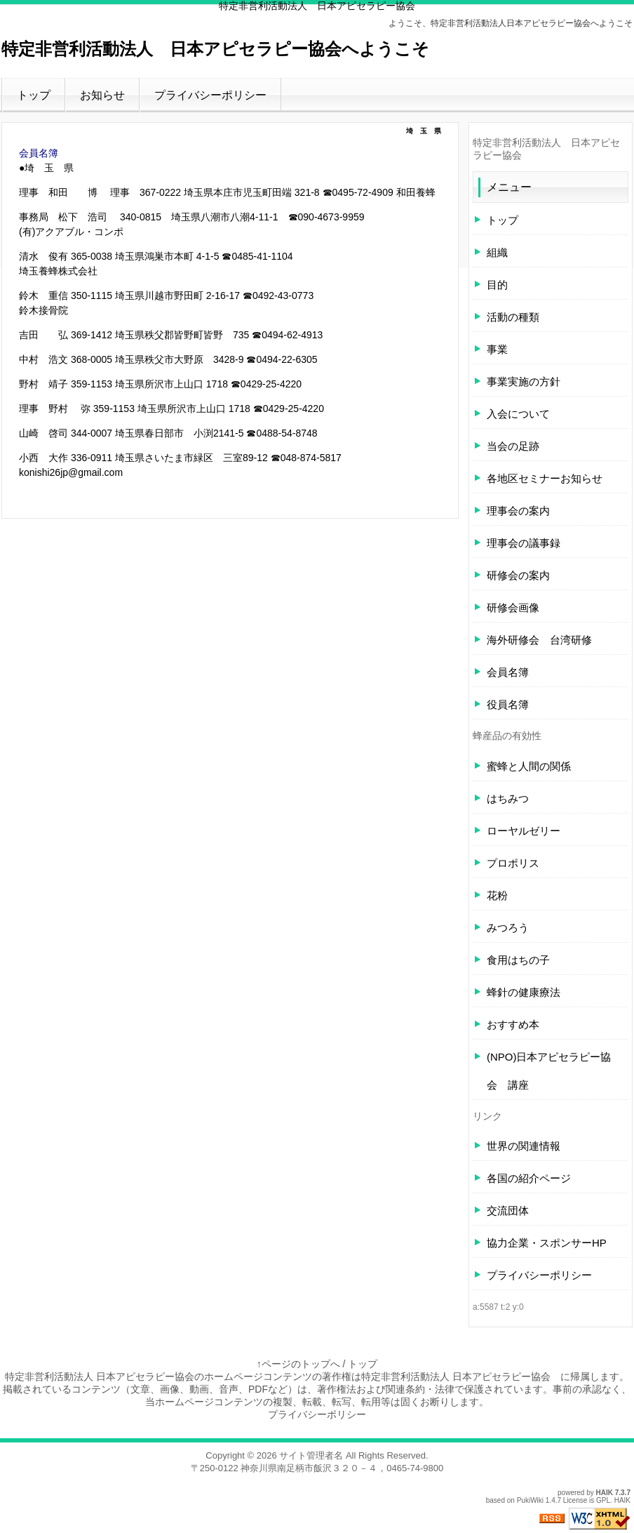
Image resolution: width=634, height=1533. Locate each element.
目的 (497, 285)
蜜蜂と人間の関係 (529, 766)
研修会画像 (513, 607)
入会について (518, 414)
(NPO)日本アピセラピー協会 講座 (549, 1071)
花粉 (497, 895)
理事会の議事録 (523, 543)
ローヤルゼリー (523, 831)
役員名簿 (508, 704)
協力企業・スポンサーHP (547, 1243)
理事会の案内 (518, 511)
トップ (33, 95)
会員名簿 (38, 153)
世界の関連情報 (523, 1146)
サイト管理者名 (311, 1455)
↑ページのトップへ (298, 1363)
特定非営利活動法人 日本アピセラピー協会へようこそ (215, 48)
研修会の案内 (518, 575)
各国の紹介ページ (529, 1178)
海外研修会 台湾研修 (539, 640)
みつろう (508, 928)
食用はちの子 (518, 960)
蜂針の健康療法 (523, 992)
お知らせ (102, 95)
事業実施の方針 (523, 381)
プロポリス (513, 863)
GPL (603, 1500)
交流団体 (508, 1210)
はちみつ (508, 798)
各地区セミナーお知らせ (544, 478)
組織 (497, 252)
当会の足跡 (513, 446)
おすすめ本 (513, 1024)
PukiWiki (530, 1500)
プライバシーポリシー (210, 95)
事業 (497, 349)
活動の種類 (513, 317)
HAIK (604, 1492)
